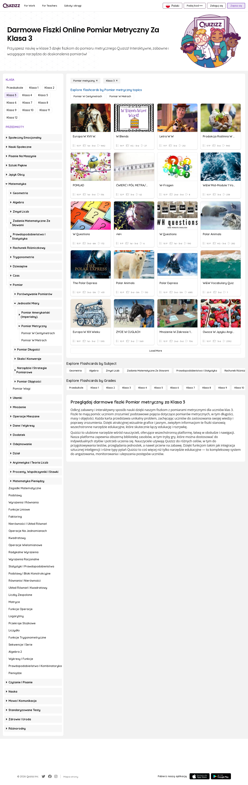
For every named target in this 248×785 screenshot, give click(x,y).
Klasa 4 (27, 95)
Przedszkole (15, 87)
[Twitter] (43, 776)
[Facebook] (50, 776)
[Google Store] (221, 776)
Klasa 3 (11, 95)
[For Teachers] (49, 6)
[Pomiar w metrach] (120, 96)
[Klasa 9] (222, 388)
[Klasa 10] (239, 388)
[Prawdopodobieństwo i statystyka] (196, 370)
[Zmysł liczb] (112, 370)
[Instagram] (56, 776)
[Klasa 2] (110, 388)
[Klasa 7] (190, 388)
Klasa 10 (27, 110)
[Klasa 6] (174, 388)
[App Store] (200, 776)
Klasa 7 (27, 102)
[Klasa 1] (95, 388)
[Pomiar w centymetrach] (88, 96)
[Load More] (156, 351)
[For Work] (29, 6)
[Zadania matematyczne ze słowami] (148, 370)
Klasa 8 (43, 102)
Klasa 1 (33, 87)
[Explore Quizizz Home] (11, 5)
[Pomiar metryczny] (85, 81)
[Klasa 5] (158, 388)
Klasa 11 (45, 110)
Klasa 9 (11, 110)
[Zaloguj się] (216, 6)
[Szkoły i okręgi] (72, 6)
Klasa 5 (43, 95)
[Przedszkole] (76, 388)
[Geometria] (75, 370)
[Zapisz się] (236, 6)
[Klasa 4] (142, 388)
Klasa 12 (12, 117)
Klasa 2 (49, 87)
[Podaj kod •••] (195, 6)
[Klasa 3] (111, 81)
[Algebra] (93, 370)
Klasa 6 (11, 102)
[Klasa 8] (206, 388)
